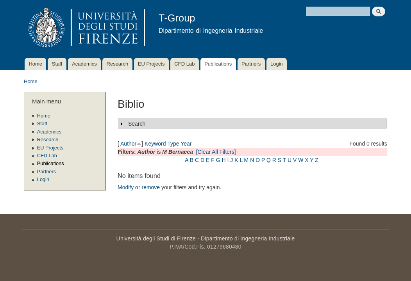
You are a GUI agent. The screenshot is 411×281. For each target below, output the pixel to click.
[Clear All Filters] (216, 152)
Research (118, 64)
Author (128, 143)
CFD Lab (184, 64)
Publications (218, 64)
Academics (84, 64)
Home (35, 64)
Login (276, 64)
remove (150, 187)
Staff (57, 64)
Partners (251, 64)
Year (185, 143)
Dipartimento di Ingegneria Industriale (248, 238)
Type (173, 143)
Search (136, 124)
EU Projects (151, 64)
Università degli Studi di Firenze (156, 238)
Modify (126, 187)
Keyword (155, 143)
